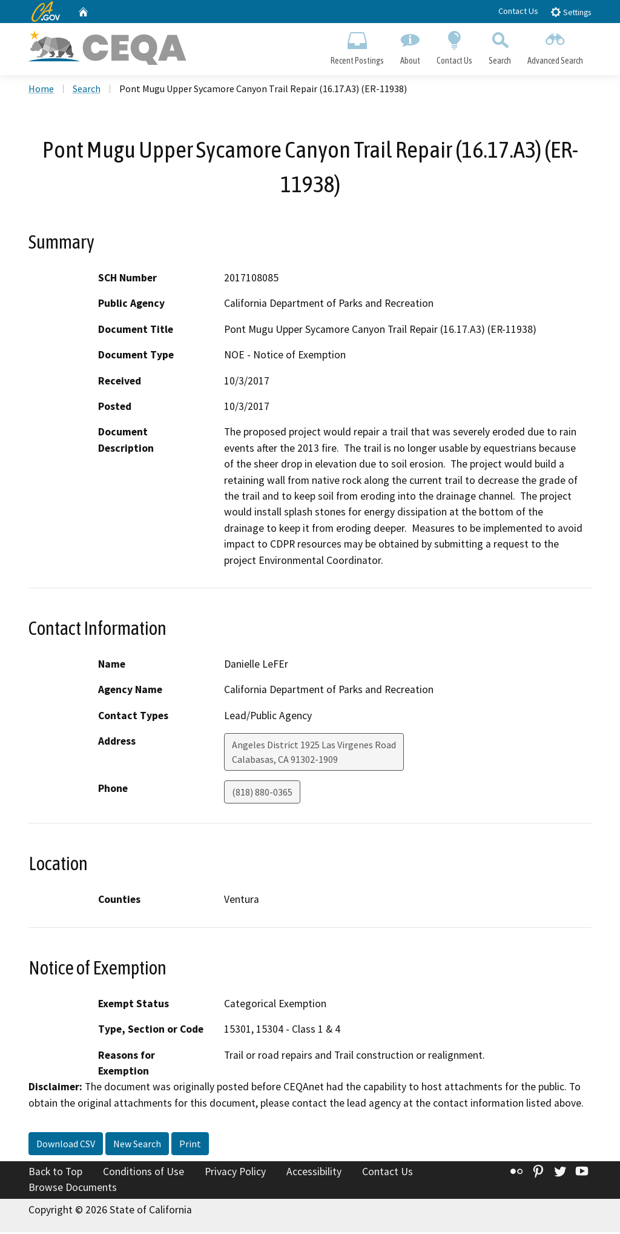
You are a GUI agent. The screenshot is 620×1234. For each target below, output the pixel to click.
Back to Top (55, 1173)
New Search (137, 1145)
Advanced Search (555, 46)
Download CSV (65, 1145)
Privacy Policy (235, 1173)
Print (190, 1145)
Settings (570, 12)
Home (41, 90)
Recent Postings (357, 46)
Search (500, 46)
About (410, 46)
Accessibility (313, 1173)
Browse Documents (72, 1189)
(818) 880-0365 (262, 794)
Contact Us (518, 10)
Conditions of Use (143, 1173)
